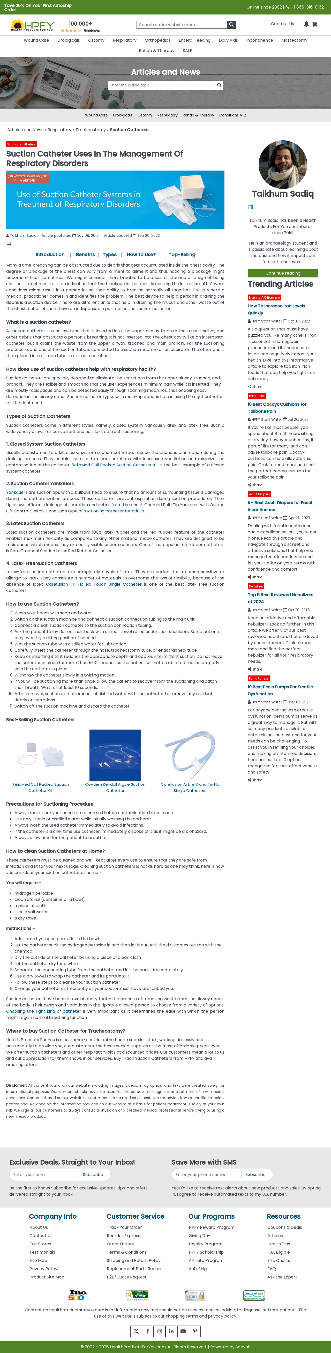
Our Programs (211, 1216)
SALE (187, 51)
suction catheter (28, 331)
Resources (283, 1216)
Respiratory (125, 40)
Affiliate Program (206, 1260)
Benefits (85, 254)
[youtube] (187, 1331)
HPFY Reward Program (212, 1227)
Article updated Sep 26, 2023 (132, 235)
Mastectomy (294, 40)
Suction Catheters (21, 144)
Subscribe (93, 1175)
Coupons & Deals (284, 1227)
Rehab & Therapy (157, 51)
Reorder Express (123, 1236)
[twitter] (130, 1331)
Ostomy (96, 40)
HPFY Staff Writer (267, 321)
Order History (120, 1244)
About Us (38, 1227)
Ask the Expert (282, 1277)
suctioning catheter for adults (114, 511)
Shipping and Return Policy (134, 1260)
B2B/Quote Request (127, 1277)
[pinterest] (201, 1331)
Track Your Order (124, 1227)
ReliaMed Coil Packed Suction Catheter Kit (115, 465)
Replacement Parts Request (135, 1269)
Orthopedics (157, 40)
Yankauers (16, 492)
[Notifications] (306, 24)
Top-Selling (182, 254)
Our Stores (40, 1244)
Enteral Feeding (194, 40)
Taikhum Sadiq (23, 235)
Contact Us (282, 24)
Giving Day (199, 1236)
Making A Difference (264, 297)
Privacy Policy (43, 1269)
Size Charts (278, 1260)
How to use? (141, 254)
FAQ (271, 1269)
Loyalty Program (205, 1244)
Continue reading (283, 273)
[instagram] (158, 1331)
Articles (275, 1236)
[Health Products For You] (32, 25)
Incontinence (259, 40)
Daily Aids (228, 40)
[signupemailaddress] (44, 1174)
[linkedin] (172, 1331)
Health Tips (278, 1244)
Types (110, 254)
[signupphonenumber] (207, 1174)
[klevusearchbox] (231, 25)
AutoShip (198, 1269)
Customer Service (135, 1216)
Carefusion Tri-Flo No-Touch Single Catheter (94, 584)
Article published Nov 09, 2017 (70, 235)
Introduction (50, 254)
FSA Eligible (278, 1252)
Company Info (53, 1216)
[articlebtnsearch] (165, 93)
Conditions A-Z (232, 115)
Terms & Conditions (127, 1252)
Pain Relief (257, 396)
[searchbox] (186, 25)
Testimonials (42, 1252)
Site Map (38, 1260)
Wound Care (36, 40)
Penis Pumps (259, 678)
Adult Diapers (259, 494)
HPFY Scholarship (206, 1252)
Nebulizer (256, 586)
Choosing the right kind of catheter (43, 1011)
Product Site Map (46, 1277)
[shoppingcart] (314, 24)
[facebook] (144, 1331)
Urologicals (68, 40)
